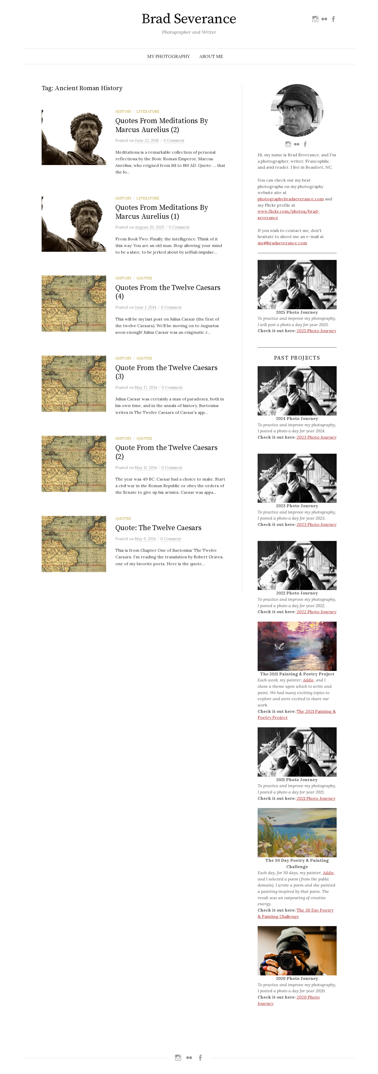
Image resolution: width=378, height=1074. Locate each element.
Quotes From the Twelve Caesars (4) (168, 292)
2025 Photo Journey (316, 330)
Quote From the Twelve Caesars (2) (166, 452)
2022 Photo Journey (316, 611)
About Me (211, 56)
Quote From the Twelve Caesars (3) (166, 372)
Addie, (309, 680)
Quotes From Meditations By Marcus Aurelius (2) (161, 125)
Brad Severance (188, 19)
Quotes (144, 278)
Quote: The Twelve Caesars (158, 528)
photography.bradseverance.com (291, 198)
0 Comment (174, 140)
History (123, 111)
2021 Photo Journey (316, 798)
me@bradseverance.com (282, 242)
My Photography (168, 56)
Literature (147, 111)
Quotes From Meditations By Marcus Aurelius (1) (161, 212)
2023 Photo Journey (316, 437)
